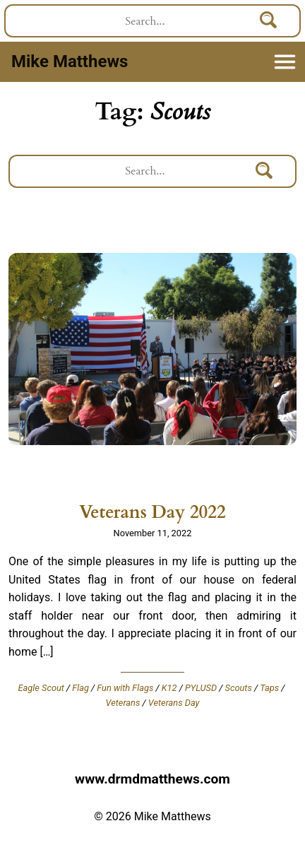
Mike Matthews (69, 61)
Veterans (123, 702)
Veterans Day (174, 702)
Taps (269, 687)
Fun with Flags (125, 687)
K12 (169, 687)
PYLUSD (201, 687)
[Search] (269, 20)
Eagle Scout (41, 687)
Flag (80, 687)
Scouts (238, 687)
